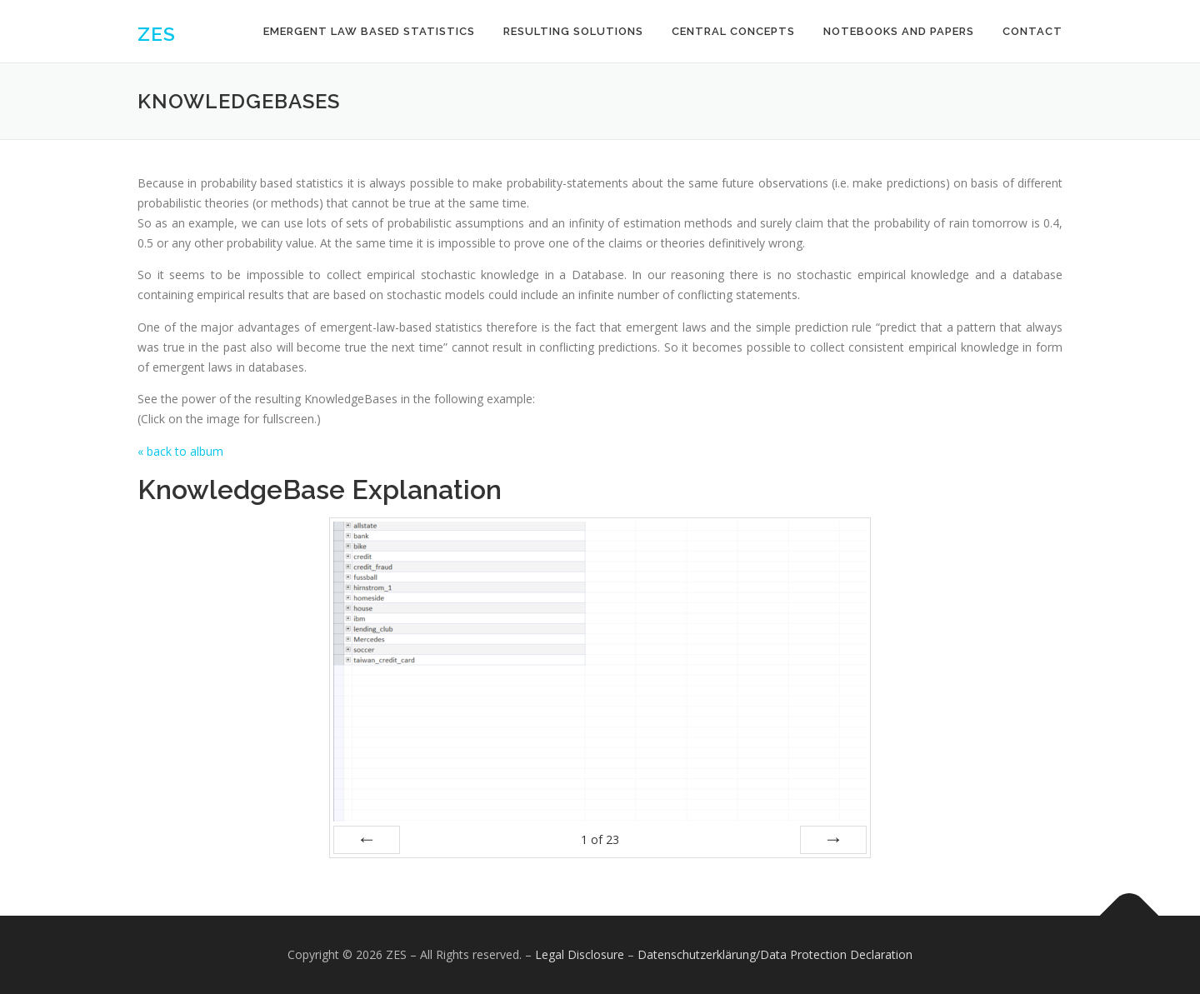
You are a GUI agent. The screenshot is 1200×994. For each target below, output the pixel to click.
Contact (1032, 31)
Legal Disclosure (579, 954)
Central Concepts (733, 31)
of (600, 839)
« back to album (180, 451)
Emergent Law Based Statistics (369, 31)
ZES (157, 33)
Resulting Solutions (573, 31)
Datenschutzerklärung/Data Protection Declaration (775, 954)
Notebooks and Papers (898, 31)
